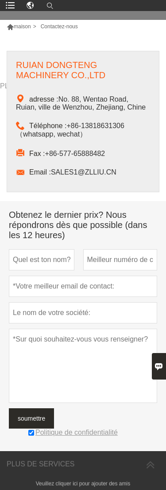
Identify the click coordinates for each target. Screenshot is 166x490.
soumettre (31, 418)
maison (22, 26)
